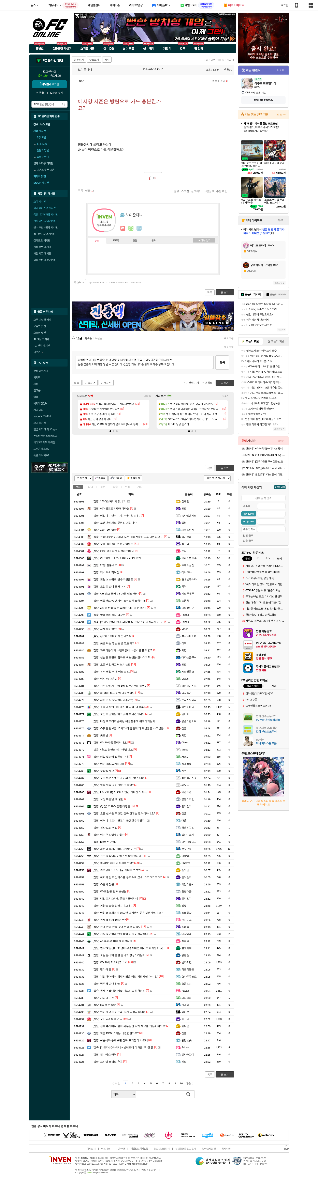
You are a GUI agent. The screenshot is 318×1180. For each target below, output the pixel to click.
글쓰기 (225, 468)
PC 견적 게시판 (41, 345)
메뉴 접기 (204, 240)
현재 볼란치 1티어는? (109, 919)
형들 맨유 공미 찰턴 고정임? (113, 785)
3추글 (102, 478)
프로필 (116, 240)
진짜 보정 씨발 (105, 827)
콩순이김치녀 (189, 721)
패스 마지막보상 (106, 572)
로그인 (284, 5)
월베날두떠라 (189, 579)
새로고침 (229, 338)
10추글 (118, 478)
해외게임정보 (40, 403)
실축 (115, 486)
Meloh (185, 629)
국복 (184, 586)
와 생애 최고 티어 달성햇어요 (114, 692)
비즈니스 (105, 1148)
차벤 (35, 384)
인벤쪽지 (123, 228)
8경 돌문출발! (104, 1004)
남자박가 (187, 692)
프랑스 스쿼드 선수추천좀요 (113, 579)
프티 (184, 551)
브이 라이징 (39, 422)
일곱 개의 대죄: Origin (45, 429)
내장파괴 (187, 933)
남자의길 (187, 962)
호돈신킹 (187, 983)
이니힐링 (131, 228)
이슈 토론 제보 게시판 (44, 260)
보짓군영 (187, 848)
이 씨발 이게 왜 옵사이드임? (113, 863)
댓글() (224, 80)
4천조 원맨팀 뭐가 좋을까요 (113, 749)
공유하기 (79, 59)
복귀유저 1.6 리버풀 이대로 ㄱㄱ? (116, 870)
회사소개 (91, 1148)
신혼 (184, 728)
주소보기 (94, 59)
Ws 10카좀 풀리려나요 (110, 742)
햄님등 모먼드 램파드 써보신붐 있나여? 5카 (122, 657)
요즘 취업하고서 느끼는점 (112, 664)
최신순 (98, 338)
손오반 (185, 870)
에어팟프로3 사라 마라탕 (111, 508)
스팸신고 (209, 191)
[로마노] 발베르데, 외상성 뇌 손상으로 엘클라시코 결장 (129, 621)
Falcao (185, 614)
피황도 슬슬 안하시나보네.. (112, 905)
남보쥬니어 (188, 607)
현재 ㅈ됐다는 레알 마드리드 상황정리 (119, 990)
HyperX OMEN (41, 416)
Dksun (185, 678)
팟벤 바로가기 (40, 371)
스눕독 (185, 926)
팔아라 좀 (102, 969)
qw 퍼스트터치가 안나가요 (112, 636)
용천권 (185, 955)
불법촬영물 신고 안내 (185, 1148)
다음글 (89, 382)
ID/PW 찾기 (56, 92)
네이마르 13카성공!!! (109, 763)
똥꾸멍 (185, 543)
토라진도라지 (189, 699)
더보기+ (147, 396)
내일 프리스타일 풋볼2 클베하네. (116, 898)
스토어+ (281, 114)
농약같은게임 (189, 515)
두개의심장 (188, 565)
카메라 (185, 1004)
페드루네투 (188, 593)
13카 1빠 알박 (105, 529)
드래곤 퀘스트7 (41, 448)
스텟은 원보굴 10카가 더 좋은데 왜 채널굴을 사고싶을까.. (130, 728)
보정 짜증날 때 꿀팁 (108, 799)
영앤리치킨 (188, 799)
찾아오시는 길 (209, 1148)
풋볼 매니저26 (41, 455)
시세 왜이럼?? (105, 629)
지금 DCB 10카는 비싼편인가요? (116, 1033)
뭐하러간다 (188, 1054)
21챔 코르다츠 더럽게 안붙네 (113, 551)
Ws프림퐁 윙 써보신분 (110, 891)
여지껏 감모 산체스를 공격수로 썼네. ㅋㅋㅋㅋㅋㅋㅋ (128, 877)
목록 (214, 80)
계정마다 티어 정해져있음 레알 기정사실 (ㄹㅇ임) (125, 976)
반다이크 (187, 919)
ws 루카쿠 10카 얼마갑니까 (112, 941)
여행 (35, 397)
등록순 (88, 338)
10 (181, 1083)
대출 (184, 820)
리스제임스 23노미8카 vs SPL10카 (117, 558)
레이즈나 (187, 572)
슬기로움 (187, 536)
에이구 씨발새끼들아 (109, 834)
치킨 (184, 650)
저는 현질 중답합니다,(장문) (113, 699)
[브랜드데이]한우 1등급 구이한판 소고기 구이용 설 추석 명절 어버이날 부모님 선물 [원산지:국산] (264, 461)
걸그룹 (36, 390)
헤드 (184, 1061)
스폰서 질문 (103, 884)
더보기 (139, 228)
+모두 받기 (280, 487)
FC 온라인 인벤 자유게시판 (219, 60)
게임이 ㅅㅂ (103, 997)
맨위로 (209, 382)
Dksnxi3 (186, 855)
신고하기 (196, 191)
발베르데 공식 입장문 (109, 614)
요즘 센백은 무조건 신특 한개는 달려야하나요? (124, 813)
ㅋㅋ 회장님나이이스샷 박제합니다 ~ (118, 855)
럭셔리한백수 (189, 558)
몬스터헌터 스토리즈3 (45, 435)
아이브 (185, 1011)
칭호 (153, 240)
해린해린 (187, 792)
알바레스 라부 (105, 1054)
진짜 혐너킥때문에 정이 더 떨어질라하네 (120, 933)
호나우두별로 (189, 976)
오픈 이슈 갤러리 (42, 319)
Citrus (185, 742)
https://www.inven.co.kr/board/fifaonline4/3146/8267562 (115, 282)
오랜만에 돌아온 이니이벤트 (113, 543)
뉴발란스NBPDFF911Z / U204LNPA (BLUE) (264, 454)
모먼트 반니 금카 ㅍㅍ (109, 586)
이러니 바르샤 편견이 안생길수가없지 (119, 820)
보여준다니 (83, 69)
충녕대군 (187, 891)
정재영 (185, 501)
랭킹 (135, 240)
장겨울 (185, 941)
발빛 (184, 905)
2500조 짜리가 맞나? (109, 501)
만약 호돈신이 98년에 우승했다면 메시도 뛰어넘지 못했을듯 (132, 948)
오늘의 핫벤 (39, 326)
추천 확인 (222, 191)
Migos (185, 749)
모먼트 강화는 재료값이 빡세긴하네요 (119, 714)
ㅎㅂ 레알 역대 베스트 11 (111, 671)
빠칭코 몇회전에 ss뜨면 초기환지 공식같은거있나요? (128, 912)
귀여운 (185, 1026)
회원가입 (40, 92)
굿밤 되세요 (103, 770)
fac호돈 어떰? (104, 841)
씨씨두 (185, 785)
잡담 (90, 486)
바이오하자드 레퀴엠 (44, 442)
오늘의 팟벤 (39, 332)
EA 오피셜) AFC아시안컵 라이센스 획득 (120, 792)
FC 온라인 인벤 (53, 60)
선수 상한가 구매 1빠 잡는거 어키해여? (119, 685)
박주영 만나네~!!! (106, 983)
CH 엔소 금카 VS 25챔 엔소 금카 (116, 593)
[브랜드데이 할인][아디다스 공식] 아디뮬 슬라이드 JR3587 (264, 467)
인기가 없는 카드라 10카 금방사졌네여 (119, 1011)
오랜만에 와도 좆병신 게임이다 (115, 522)
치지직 (36, 377)
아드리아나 (188, 707)
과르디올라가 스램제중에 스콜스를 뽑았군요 (123, 650)
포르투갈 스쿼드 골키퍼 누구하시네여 (119, 777)
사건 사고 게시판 (42, 253)
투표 (127, 486)
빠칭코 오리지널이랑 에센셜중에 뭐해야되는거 (124, 721)
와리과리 (187, 997)
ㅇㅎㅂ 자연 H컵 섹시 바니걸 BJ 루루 (118, 707)
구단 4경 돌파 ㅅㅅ (107, 1019)
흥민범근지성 (189, 685)
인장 (97, 240)
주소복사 (79, 282)
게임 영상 (38, 410)
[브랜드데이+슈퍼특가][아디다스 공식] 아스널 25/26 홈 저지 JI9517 (264, 448)
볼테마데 (187, 948)
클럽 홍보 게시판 (42, 247)
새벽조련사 (188, 529)
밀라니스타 (188, 834)
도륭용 (185, 600)
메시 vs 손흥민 (105, 678)
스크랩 (185, 191)
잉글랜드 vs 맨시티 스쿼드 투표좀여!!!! (119, 600)
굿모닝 (100, 735)
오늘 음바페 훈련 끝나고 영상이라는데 (119, 955)
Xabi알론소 (188, 671)
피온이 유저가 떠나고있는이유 (114, 848)
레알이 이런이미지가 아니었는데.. (116, 515)
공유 (176, 191)
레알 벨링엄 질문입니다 (110, 756)
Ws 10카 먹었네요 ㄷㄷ (110, 962)
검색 (63, 104)
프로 (184, 508)
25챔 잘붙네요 (105, 565)
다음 (188, 1083)
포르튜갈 (187, 912)
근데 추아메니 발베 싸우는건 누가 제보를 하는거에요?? (129, 1026)
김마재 (185, 714)
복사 (106, 59)
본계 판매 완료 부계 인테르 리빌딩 (117, 926)
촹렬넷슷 (187, 1040)
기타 (140, 486)
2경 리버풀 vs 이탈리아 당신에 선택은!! (119, 607)
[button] (110, 431)
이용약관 (120, 1148)
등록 (222, 362)
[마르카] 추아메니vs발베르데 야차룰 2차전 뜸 (123, 1047)
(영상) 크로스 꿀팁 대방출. (112, 806)
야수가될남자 (189, 841)
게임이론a (187, 884)
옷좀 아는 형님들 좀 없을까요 (114, 643)
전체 (78, 486)
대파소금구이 (189, 657)
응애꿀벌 (187, 763)
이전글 (105, 382)
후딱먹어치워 (189, 636)
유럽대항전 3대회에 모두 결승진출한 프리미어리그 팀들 (129, 536)
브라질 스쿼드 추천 (108, 1061)
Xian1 (185, 756)
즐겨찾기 (135, 478)
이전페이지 (192, 382)
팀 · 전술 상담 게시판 (44, 234)
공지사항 (225, 1148)
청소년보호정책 (162, 1148)
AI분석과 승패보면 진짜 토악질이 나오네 (120, 1040)
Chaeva (186, 863)
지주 (184, 770)
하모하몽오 (188, 969)
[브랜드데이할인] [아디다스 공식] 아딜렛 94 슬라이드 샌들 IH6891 (264, 474)
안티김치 (187, 806)
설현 (184, 522)
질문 (102, 486)
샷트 (184, 643)
